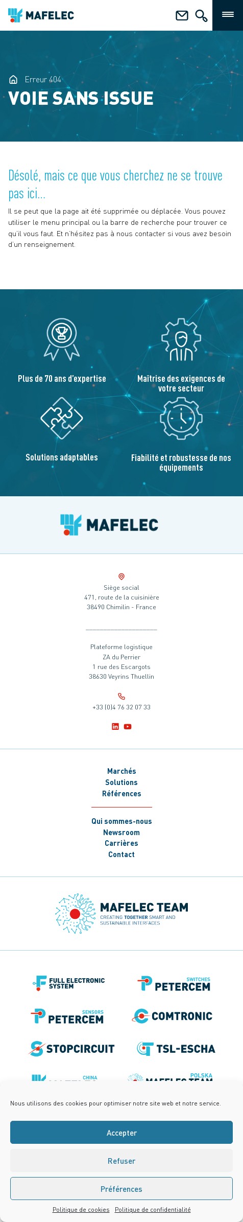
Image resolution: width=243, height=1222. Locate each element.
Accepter (122, 1132)
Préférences (121, 1189)
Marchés (121, 770)
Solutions (121, 782)
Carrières (121, 842)
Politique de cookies (81, 1209)
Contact (121, 854)
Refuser (121, 1161)
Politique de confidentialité (153, 1209)
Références (121, 793)
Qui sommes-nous (121, 820)
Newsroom (121, 832)
